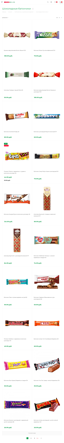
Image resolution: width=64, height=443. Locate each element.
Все (37, 438)
